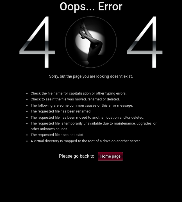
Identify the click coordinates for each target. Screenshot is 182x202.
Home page (110, 156)
